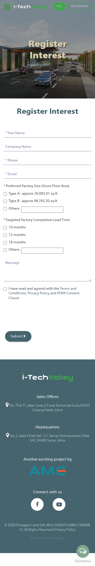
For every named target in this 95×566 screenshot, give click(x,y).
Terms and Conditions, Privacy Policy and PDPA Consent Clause (44, 293)
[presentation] (42, 316)
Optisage (57, 539)
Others (14, 209)
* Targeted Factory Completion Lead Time (37, 220)
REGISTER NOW (79, 6)
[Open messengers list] (83, 551)
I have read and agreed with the (44, 293)
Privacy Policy (65, 531)
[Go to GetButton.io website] (83, 560)
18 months (17, 242)
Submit (18, 336)
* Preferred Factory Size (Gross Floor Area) (36, 186)
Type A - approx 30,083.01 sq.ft (33, 194)
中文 (59, 6)
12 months (17, 235)
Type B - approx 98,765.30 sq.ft (33, 201)
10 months (17, 227)
